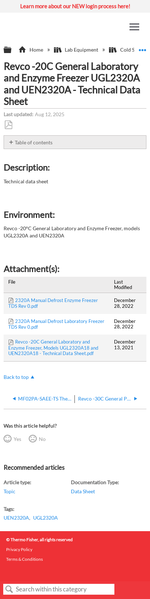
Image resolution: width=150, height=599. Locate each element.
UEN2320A (16, 518)
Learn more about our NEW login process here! (75, 6)
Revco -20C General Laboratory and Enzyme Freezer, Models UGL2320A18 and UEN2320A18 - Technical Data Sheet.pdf (53, 347)
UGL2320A (45, 518)
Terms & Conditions (24, 559)
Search (9, 589)
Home (31, 50)
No (42, 439)
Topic (9, 491)
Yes (17, 439)
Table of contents (34, 142)
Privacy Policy (19, 549)
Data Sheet (83, 491)
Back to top (16, 377)
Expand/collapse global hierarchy (12, 50)
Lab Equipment (76, 50)
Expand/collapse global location (142, 47)
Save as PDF (8, 125)
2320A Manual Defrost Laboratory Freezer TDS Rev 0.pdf (56, 324)
